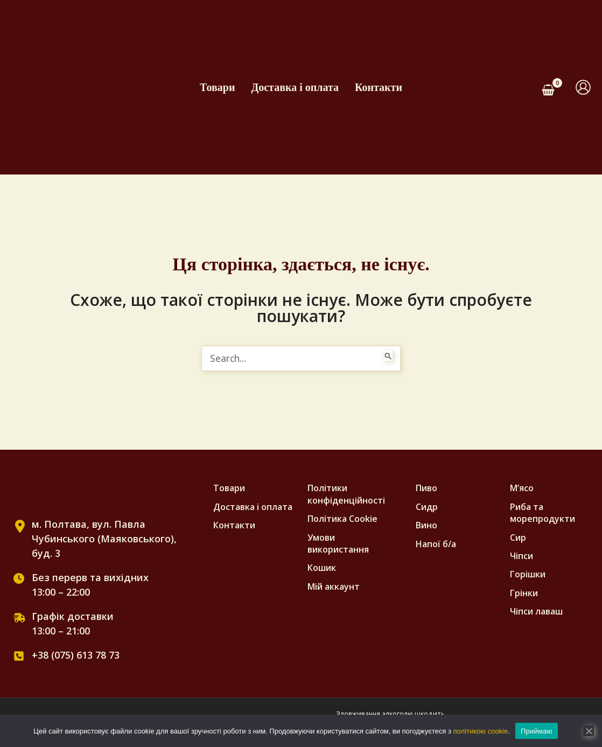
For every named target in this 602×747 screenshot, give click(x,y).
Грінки (524, 593)
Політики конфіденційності (346, 494)
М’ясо (522, 488)
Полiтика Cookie (342, 519)
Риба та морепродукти (542, 513)
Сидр (427, 507)
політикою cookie (480, 731)
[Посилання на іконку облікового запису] (583, 87)
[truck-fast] (19, 618)
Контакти (378, 87)
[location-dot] (20, 527)
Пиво (426, 488)
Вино (426, 526)
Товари (217, 87)
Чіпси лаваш (536, 612)
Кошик (321, 568)
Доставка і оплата (295, 87)
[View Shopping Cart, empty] (552, 87)
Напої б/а (436, 544)
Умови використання (338, 544)
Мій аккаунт (333, 587)
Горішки (527, 575)
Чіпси (521, 556)
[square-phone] (19, 656)
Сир (518, 538)
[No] (588, 730)
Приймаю (536, 731)
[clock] (19, 579)
